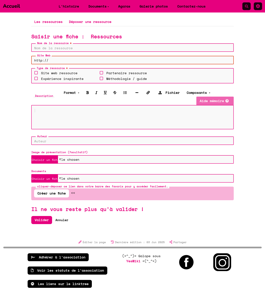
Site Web (43, 55)
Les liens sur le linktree (60, 287)
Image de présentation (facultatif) (59, 156)
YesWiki (133, 264)
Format (71, 92)
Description (44, 96)
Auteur (42, 140)
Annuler (61, 224)
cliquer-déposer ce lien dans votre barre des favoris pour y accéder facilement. (102, 190)
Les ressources (48, 21)
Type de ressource (52, 68)
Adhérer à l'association (58, 260)
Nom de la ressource (54, 43)
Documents (98, 6)
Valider (42, 223)
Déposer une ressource (90, 21)
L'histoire (69, 6)
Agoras (124, 6)
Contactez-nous (191, 6)
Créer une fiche (51, 197)
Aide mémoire (214, 100)
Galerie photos (153, 6)
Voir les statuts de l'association (67, 274)
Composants (198, 92)
